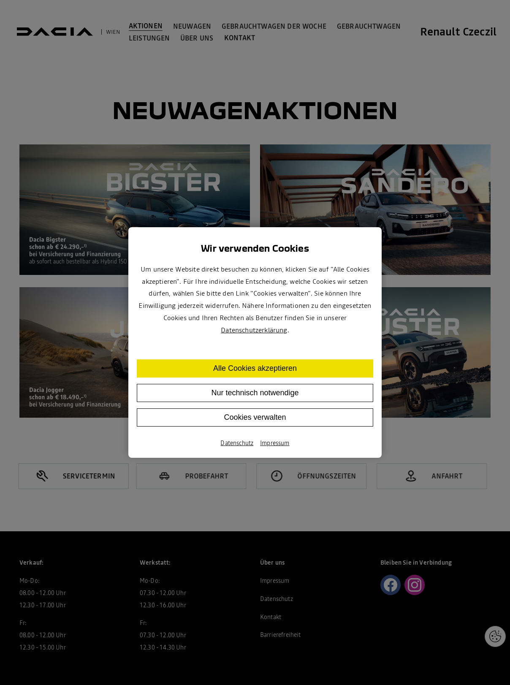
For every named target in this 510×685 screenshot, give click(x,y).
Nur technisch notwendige (254, 393)
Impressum (274, 443)
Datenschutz (236, 443)
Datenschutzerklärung (254, 329)
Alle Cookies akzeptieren (255, 368)
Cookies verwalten (255, 417)
